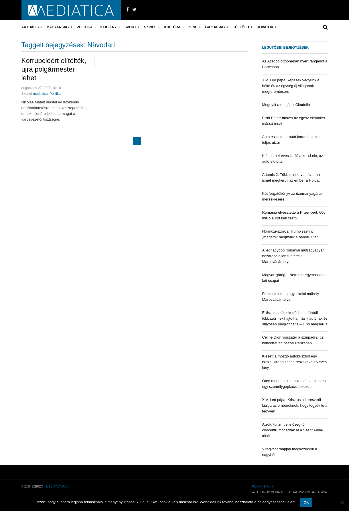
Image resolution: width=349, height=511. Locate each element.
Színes (150, 27)
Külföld (240, 27)
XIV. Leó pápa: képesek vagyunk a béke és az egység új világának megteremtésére (291, 86)
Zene (193, 27)
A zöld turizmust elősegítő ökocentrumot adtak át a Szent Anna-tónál (293, 430)
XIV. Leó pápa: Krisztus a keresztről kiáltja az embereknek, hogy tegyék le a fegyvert (295, 405)
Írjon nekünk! (263, 486)
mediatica (40, 94)
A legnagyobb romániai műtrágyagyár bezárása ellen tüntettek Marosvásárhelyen (293, 256)
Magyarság (57, 27)
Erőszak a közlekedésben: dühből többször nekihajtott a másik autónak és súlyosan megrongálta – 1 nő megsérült (295, 318)
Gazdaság (215, 27)
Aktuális (30, 27)
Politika (84, 27)
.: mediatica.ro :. (56, 486)
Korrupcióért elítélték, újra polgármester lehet (53, 69)
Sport (130, 27)
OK (306, 502)
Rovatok (265, 27)
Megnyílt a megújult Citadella (286, 105)
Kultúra (172, 27)
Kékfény (108, 27)
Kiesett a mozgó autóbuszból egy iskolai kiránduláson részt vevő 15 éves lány (294, 362)
